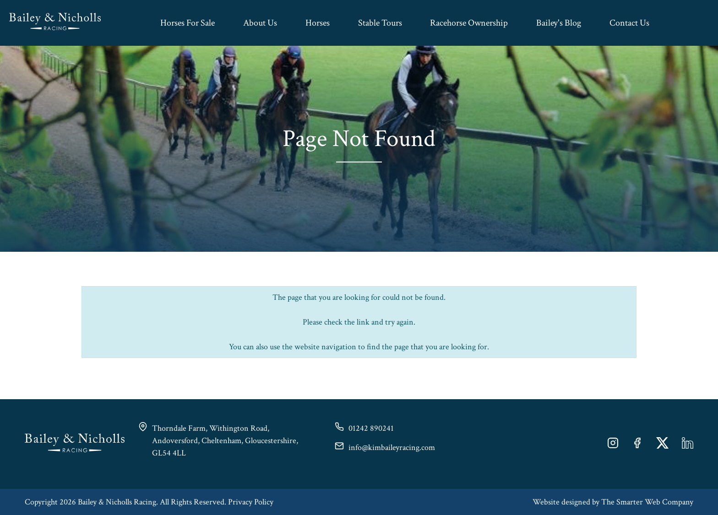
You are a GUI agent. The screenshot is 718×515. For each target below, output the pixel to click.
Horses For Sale (187, 23)
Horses (317, 23)
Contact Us (629, 23)
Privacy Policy (250, 502)
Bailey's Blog (558, 23)
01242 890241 (371, 428)
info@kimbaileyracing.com (391, 447)
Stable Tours (380, 23)
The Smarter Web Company (647, 502)
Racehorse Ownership (469, 23)
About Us (260, 23)
